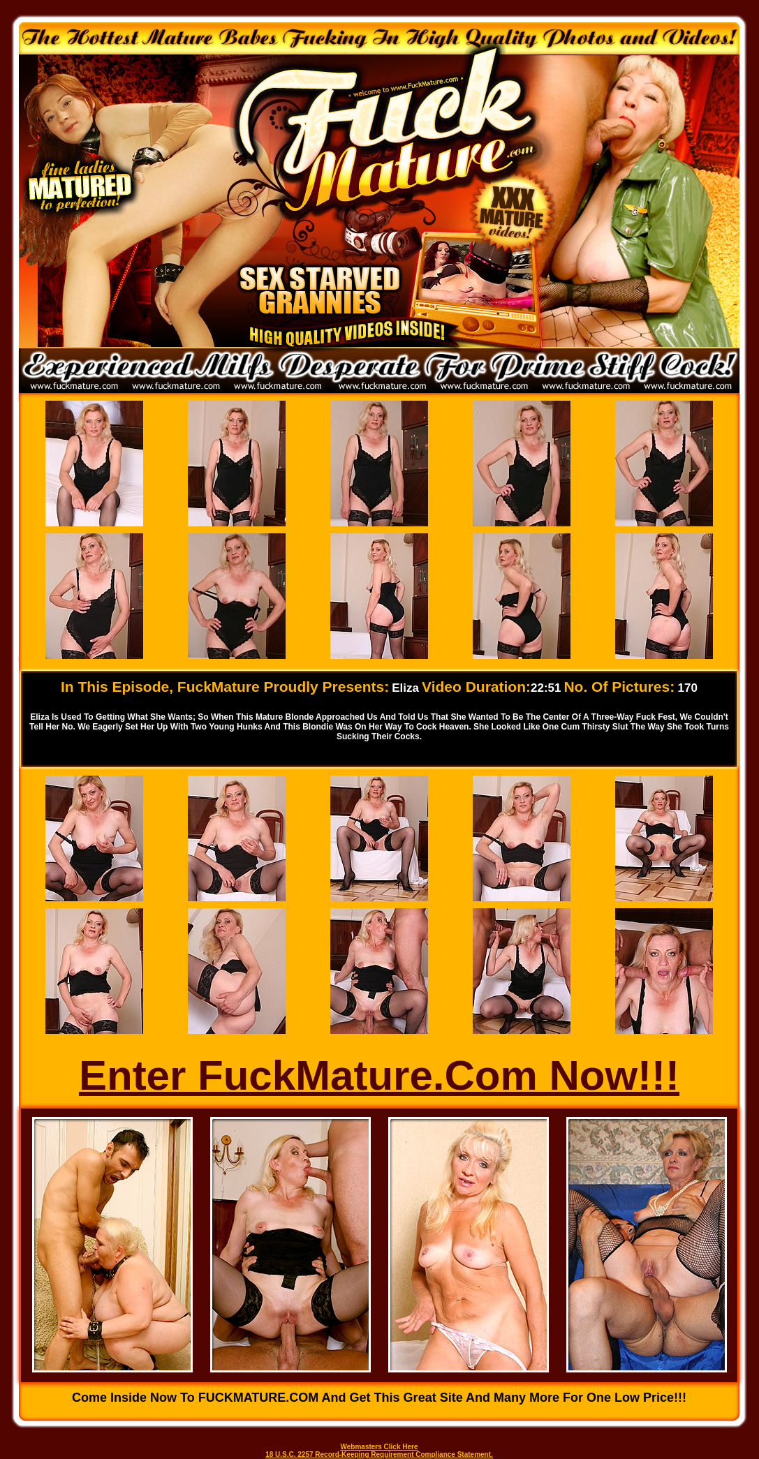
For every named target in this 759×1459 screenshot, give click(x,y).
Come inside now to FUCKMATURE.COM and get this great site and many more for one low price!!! (379, 1398)
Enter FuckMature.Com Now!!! (379, 1075)
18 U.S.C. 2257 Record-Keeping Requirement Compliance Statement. (379, 1454)
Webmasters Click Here (379, 1447)
